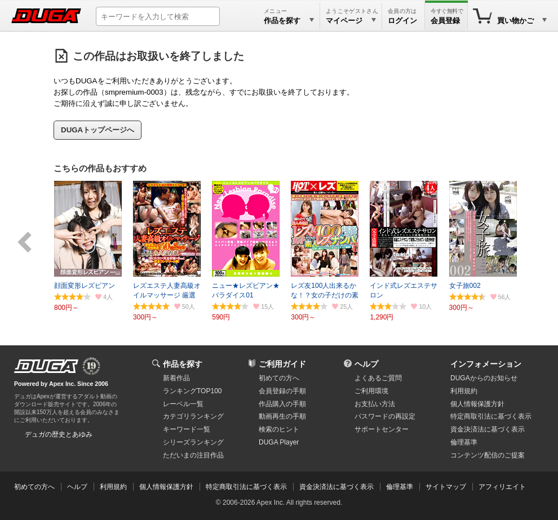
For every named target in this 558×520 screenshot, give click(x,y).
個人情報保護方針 (477, 404)
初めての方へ (279, 378)
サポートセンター (382, 429)
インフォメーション (485, 363)
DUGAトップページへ (97, 130)
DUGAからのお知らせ (483, 378)
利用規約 (463, 391)
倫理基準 (463, 442)
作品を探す (182, 363)
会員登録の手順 (282, 391)
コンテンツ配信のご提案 (487, 455)
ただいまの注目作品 (193, 455)
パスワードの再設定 (385, 416)
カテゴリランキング (193, 416)
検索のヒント (279, 429)
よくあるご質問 (378, 378)
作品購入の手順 (282, 404)
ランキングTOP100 (192, 391)
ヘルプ (366, 363)
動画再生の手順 (282, 416)
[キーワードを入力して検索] (158, 16)
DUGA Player (279, 442)
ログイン (402, 20)
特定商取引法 (491, 416)
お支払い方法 (375, 404)
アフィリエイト (502, 487)
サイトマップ (446, 487)
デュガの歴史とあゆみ (58, 434)
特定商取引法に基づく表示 (246, 487)
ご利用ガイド (282, 363)
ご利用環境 (371, 391)
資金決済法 (487, 429)
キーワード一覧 (186, 429)
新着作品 (176, 378)
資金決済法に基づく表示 (336, 487)
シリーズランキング (193, 442)
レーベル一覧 (183, 404)
